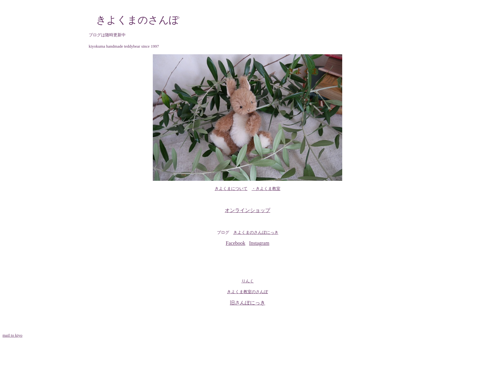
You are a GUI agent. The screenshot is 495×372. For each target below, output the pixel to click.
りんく (248, 281)
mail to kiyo (12, 335)
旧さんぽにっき (247, 302)
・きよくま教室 (266, 188)
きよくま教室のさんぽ (247, 291)
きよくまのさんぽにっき (255, 232)
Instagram (259, 243)
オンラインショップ (247, 210)
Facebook (235, 243)
